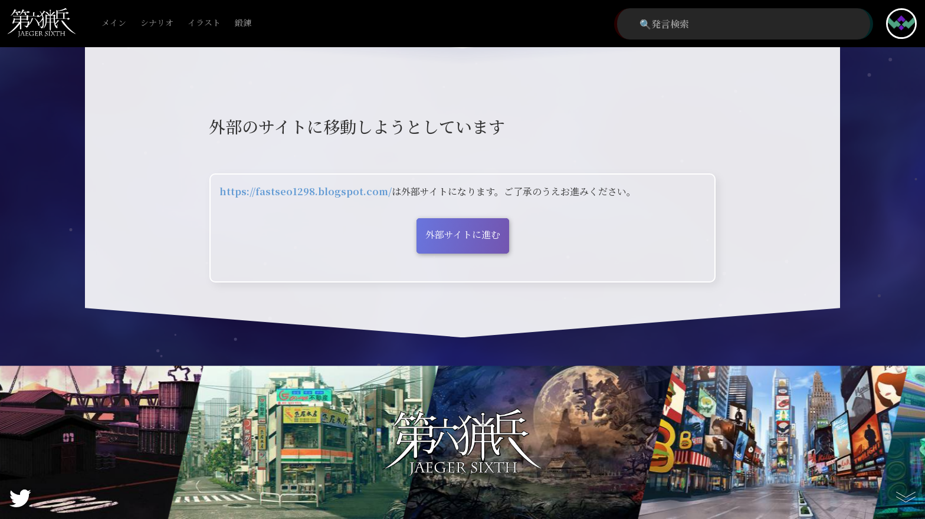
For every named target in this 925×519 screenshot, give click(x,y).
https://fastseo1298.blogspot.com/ (305, 191)
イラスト (204, 23)
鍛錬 (243, 23)
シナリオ (157, 23)
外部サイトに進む (462, 234)
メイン (113, 23)
